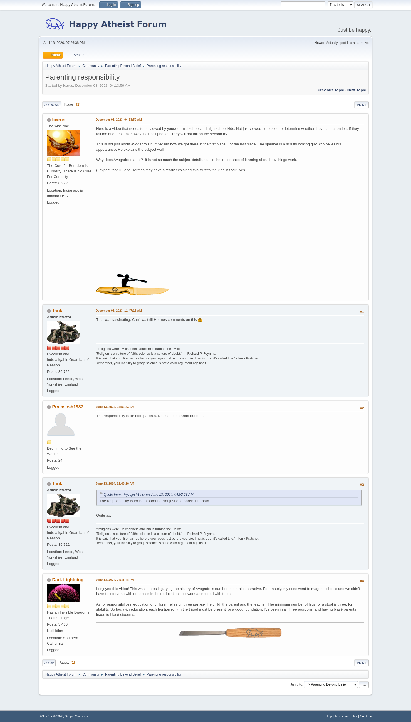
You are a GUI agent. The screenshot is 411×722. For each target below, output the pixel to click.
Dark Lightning (67, 579)
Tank (57, 310)
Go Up (49, 662)
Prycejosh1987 (67, 407)
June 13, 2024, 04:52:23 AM (115, 406)
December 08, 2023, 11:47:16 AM (119, 310)
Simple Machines (76, 716)
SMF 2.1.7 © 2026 (51, 716)
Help (329, 716)
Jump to (296, 684)
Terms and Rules (346, 716)
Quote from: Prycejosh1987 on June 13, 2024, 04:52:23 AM (149, 495)
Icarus (58, 119)
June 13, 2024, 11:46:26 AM (115, 483)
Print (361, 104)
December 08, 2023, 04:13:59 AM (119, 119)
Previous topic (331, 90)
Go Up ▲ (366, 716)
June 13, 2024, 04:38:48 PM (115, 579)
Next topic (356, 90)
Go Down (52, 104)
